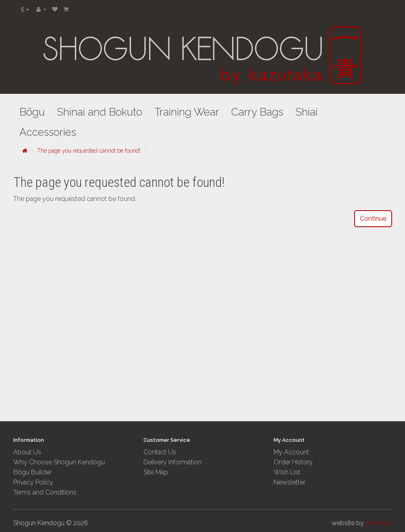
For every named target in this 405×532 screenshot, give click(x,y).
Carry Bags (257, 112)
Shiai (306, 112)
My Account (291, 452)
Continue (373, 218)
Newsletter (289, 482)
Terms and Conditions (45, 492)
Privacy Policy (33, 482)
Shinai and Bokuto (99, 112)
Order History (293, 462)
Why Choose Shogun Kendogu (59, 462)
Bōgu (32, 112)
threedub (379, 523)
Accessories (47, 132)
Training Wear (186, 112)
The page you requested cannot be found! (88, 150)
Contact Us (159, 452)
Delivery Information (172, 462)
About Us (27, 452)
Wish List (287, 472)
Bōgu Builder (32, 472)
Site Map (155, 472)
